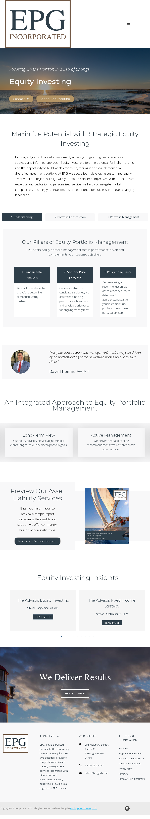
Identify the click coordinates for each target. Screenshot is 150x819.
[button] (128, 24)
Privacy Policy (125, 777)
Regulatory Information (130, 757)
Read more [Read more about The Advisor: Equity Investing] (43, 618)
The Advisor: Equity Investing (43, 602)
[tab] (22, 217)
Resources (124, 751)
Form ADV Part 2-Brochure (132, 791)
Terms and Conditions (130, 771)
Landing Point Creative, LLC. (83, 812)
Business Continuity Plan (131, 764)
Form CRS (123, 784)
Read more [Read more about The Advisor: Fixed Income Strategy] (112, 624)
